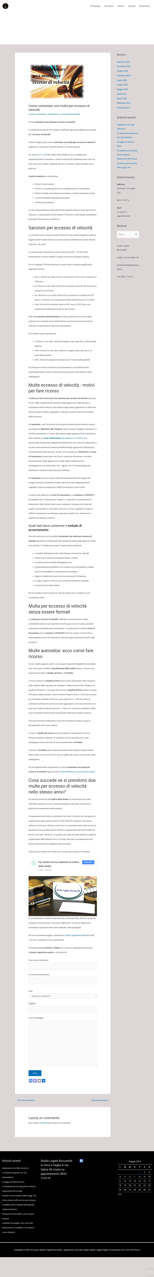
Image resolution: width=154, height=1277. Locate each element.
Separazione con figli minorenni (16, 1178)
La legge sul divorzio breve (14, 1192)
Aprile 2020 (122, 94)
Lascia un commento (38, 114)
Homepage (95, 6)
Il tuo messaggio (63, 1051)
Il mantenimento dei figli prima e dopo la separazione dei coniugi (128, 154)
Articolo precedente (25, 1111)
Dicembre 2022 (124, 62)
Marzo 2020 (122, 98)
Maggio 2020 (123, 89)
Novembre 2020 (124, 66)
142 (45, 154)
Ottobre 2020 (123, 71)
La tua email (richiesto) (63, 984)
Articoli (121, 6)
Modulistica (144, 6)
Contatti (131, 6)
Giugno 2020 (122, 84)
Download (88, 867)
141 (39, 154)
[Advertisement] (77, 26)
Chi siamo (108, 6)
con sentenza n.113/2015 (64, 438)
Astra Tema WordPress (130, 1269)
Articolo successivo (100, 1111)
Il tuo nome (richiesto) (63, 969)
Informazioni (55, 114)
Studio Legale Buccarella (76, 940)
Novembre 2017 (124, 107)
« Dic (120, 1205)
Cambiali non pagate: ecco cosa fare (18, 1243)
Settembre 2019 (124, 103)
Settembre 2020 (124, 75)
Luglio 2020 (122, 80)
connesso (43, 1133)
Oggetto (63, 1014)
